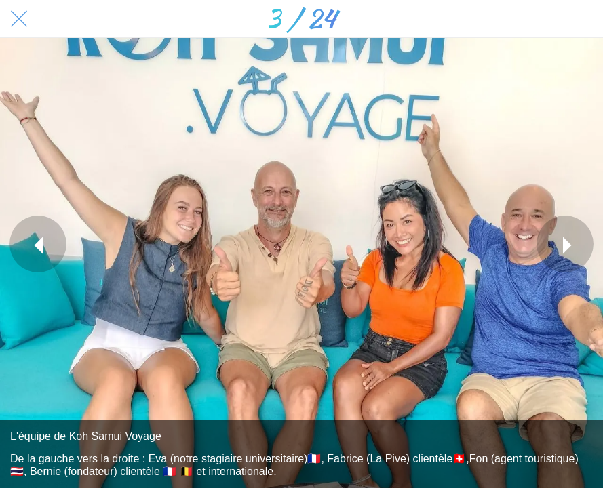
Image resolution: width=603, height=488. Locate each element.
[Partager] (548, 19)
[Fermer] (19, 19)
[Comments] (584, 19)
